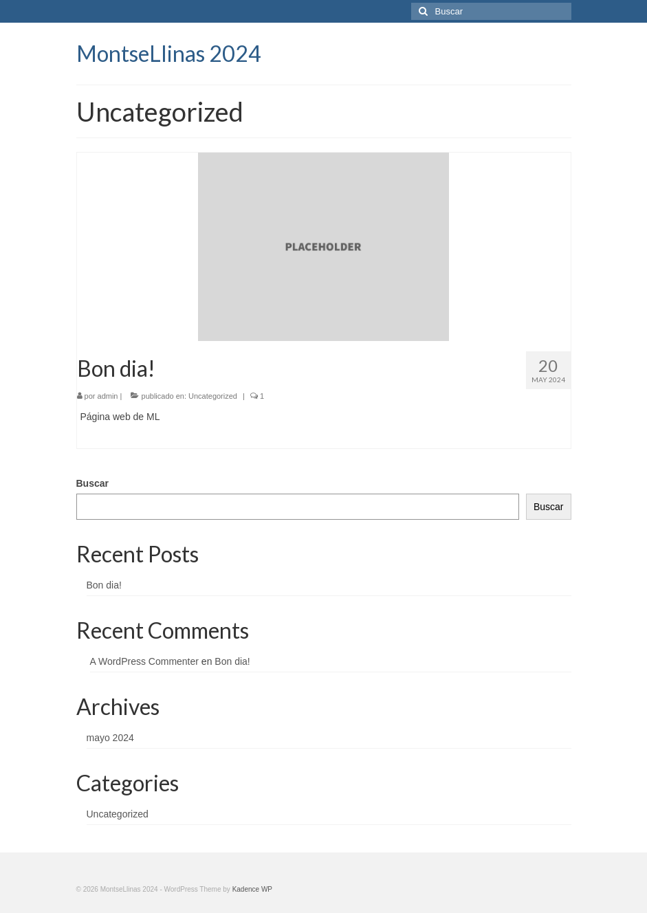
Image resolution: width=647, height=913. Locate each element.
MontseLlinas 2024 (168, 53)
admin (108, 396)
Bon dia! (104, 585)
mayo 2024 (110, 737)
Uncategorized (212, 396)
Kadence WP (252, 889)
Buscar (92, 483)
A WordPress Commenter (144, 661)
